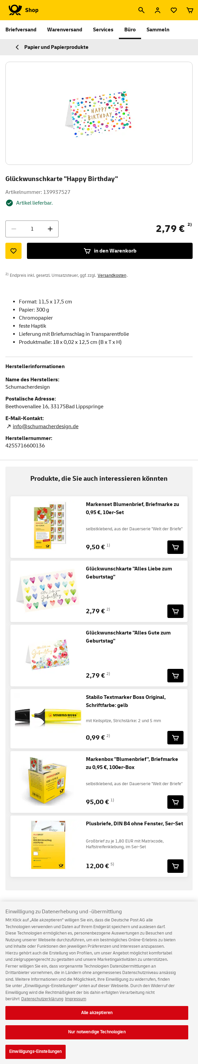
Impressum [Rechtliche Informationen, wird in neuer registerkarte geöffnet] (75, 1004)
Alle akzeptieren (96, 1018)
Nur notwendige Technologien (97, 1037)
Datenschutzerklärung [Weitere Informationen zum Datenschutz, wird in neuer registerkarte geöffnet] (42, 1004)
